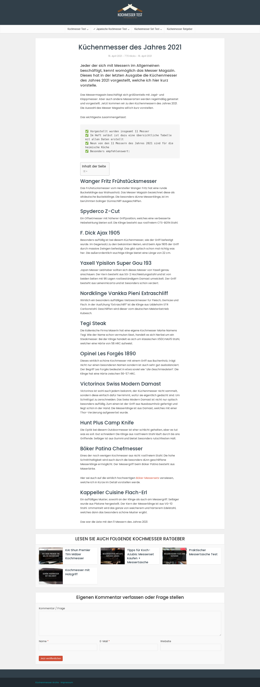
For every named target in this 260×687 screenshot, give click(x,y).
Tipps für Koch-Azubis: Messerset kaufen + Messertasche (140, 556)
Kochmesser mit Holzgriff (77, 572)
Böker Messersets (147, 478)
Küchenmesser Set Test (146, 29)
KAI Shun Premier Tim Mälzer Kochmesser (77, 554)
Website (165, 641)
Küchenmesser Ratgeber (180, 29)
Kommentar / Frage (52, 608)
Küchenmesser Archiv (47, 682)
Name (44, 641)
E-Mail (105, 641)
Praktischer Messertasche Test (203, 552)
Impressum (67, 682)
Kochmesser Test (76, 29)
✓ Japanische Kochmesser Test (110, 29)
